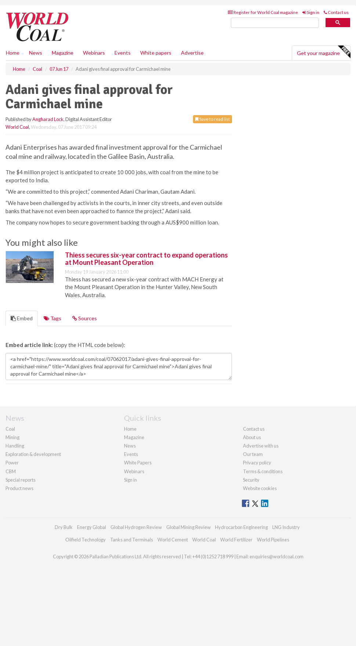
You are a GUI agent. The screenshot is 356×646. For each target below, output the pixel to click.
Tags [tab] (52, 318)
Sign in (310, 12)
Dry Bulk (64, 527)
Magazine (62, 53)
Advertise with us (261, 446)
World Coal (17, 127)
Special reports (21, 480)
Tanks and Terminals (131, 540)
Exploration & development (33, 454)
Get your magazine (323, 52)
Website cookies (260, 488)
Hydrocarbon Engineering (241, 527)
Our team (253, 454)
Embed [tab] (22, 318)
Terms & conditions (263, 471)
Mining (12, 437)
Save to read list (212, 119)
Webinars (94, 53)
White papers (155, 53)
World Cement (172, 540)
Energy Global (91, 527)
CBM (11, 471)
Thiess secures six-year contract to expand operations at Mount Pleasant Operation (146, 258)
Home (12, 53)
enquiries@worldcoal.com (277, 556)
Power (12, 463)
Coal (10, 429)
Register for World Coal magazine (263, 12)
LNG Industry (286, 527)
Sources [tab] (84, 318)
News (130, 446)
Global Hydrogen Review (136, 527)
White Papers (138, 463)
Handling (15, 446)
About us (252, 437)
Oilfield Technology (85, 540)
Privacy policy (257, 463)
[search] (275, 23)
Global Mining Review (188, 527)
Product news (19, 488)
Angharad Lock (47, 119)
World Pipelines (273, 540)
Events (123, 53)
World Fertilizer (236, 540)
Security (251, 480)
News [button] (35, 53)
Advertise (192, 53)
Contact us (336, 12)
